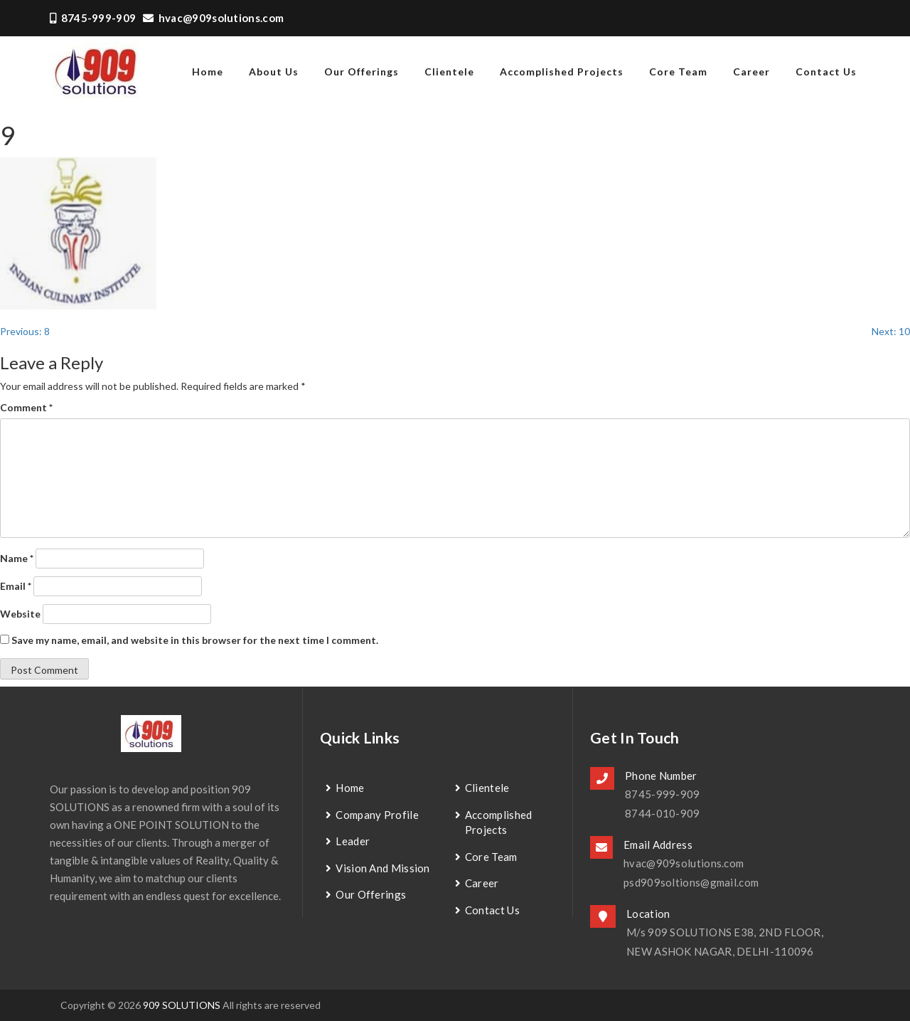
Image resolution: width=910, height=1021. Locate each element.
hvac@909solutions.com (213, 17)
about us (274, 71)
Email (15, 586)
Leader (353, 841)
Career (751, 71)
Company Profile (377, 814)
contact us (826, 71)
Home (350, 787)
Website (20, 614)
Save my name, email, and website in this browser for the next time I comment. (194, 640)
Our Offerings (361, 71)
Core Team (678, 71)
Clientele (449, 71)
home (207, 71)
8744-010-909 (662, 813)
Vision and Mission (382, 868)
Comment (26, 407)
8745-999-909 (93, 17)
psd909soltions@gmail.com (691, 882)
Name (16, 558)
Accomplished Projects (561, 71)
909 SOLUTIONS (181, 1005)
